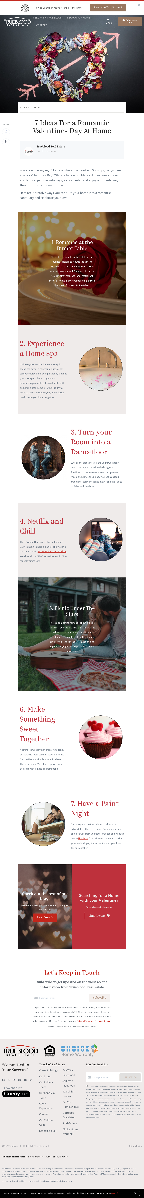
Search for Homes (79, 17)
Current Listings (48, 1070)
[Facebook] (3, 1080)
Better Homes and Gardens (52, 551)
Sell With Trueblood (47, 17)
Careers (41, 25)
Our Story (44, 1076)
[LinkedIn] (14, 1080)
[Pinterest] (19, 1080)
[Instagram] (31, 1080)
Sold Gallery (69, 1123)
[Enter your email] (63, 998)
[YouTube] (25, 1080)
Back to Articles (32, 107)
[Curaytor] (16, 1096)
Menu (109, 22)
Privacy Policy (135, 1146)
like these (83, 838)
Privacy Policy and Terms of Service (93, 1021)
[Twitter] (9, 1080)
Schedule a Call (48, 1130)
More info (115, 1193)
